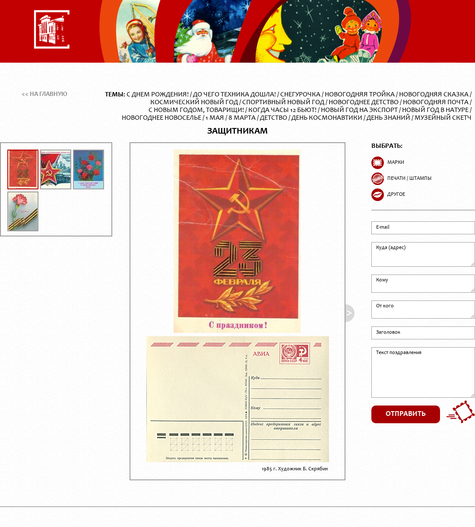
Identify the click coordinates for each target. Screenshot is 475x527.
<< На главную (44, 94)
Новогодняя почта (436, 102)
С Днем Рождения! (158, 94)
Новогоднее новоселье (161, 118)
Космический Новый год (194, 102)
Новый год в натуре (435, 110)
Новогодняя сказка (434, 94)
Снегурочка (300, 94)
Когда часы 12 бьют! (282, 110)
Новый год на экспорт (359, 110)
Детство (273, 118)
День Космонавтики (326, 118)
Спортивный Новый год (283, 102)
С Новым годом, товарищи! (196, 110)
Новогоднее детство (364, 102)
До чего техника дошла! (234, 94)
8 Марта (242, 118)
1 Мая (215, 118)
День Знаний (388, 118)
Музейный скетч (443, 118)
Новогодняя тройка (360, 94)
